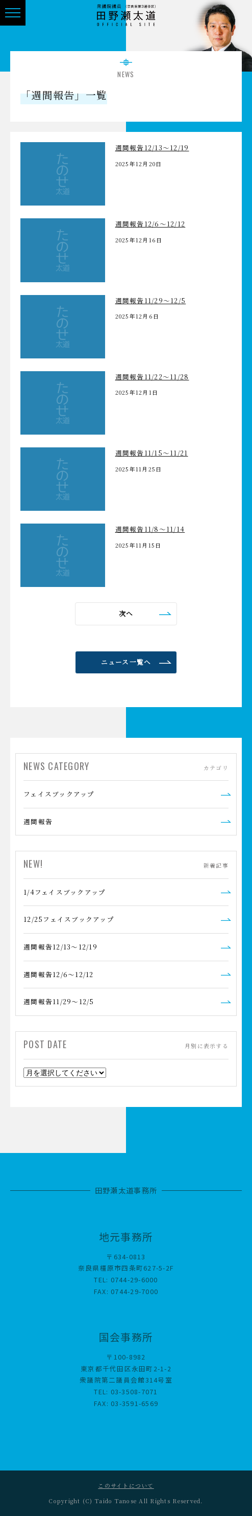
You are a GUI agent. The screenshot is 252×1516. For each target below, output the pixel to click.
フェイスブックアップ (59, 794)
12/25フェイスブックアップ (68, 919)
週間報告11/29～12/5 (58, 1001)
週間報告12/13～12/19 (60, 947)
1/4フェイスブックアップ (64, 892)
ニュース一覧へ (126, 662)
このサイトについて (126, 1485)
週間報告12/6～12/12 (58, 974)
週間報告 (38, 821)
